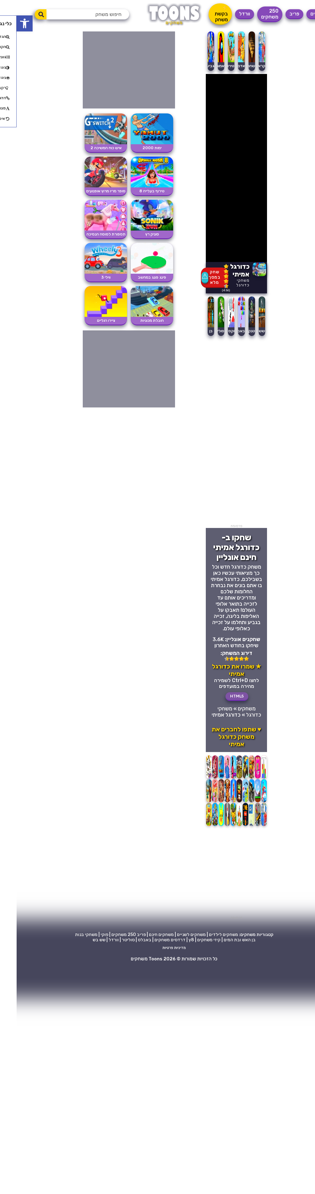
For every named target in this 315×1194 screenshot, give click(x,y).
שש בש (82, 940)
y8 (174, 940)
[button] (8, 23)
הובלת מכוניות (135, 320)
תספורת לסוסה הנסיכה (89, 234)
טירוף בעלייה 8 (135, 191)
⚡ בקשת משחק (204, 13)
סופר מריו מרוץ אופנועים (89, 191)
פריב (278, 14)
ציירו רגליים (89, 320)
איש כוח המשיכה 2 (89, 147)
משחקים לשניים (174, 934)
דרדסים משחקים (153, 940)
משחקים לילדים (206, 934)
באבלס (222, 331)
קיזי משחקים (192, 940)
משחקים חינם (144, 934)
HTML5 (220, 696)
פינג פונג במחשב (135, 277)
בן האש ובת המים (223, 940)
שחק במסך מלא (198, 277)
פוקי (88, 934)
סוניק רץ (135, 234)
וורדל (227, 14)
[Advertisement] (219, 431)
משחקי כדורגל (226, 282)
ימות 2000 (135, 147)
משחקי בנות (69, 934)
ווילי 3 (89, 277)
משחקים (302, 14)
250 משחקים (253, 14)
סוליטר (202, 331)
